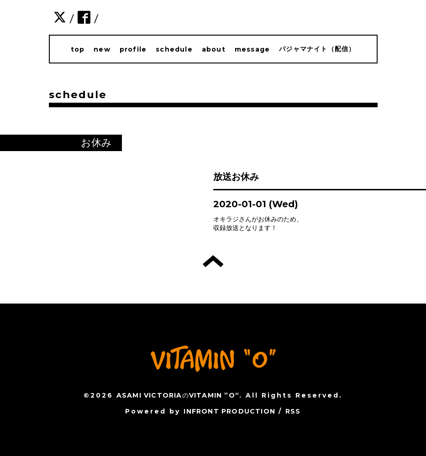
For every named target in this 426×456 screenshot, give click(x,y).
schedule (174, 49)
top (78, 49)
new (102, 49)
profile (133, 49)
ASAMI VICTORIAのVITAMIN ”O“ (177, 395)
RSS (293, 411)
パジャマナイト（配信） (317, 49)
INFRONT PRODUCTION (229, 411)
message (252, 49)
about (214, 49)
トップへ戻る (213, 261)
